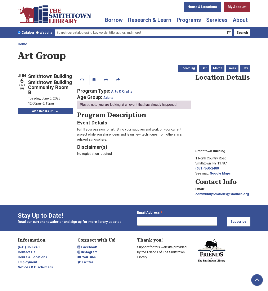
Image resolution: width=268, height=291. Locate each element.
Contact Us (26, 252)
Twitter (85, 262)
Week (232, 68)
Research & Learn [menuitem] (149, 20)
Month (217, 68)
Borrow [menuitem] (114, 20)
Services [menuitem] (217, 20)
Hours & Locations (202, 7)
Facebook (87, 247)
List (204, 68)
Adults (108, 98)
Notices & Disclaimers (35, 267)
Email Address (150, 213)
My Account (237, 7)
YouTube (86, 257)
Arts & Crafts (121, 91)
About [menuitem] (240, 20)
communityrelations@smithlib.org (222, 194)
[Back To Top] (257, 280)
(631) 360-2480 (207, 168)
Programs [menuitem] (189, 20)
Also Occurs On (45, 111)
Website (46, 33)
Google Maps (220, 173)
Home (22, 44)
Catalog (28, 33)
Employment (27, 262)
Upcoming (187, 68)
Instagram (87, 252)
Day (245, 68)
